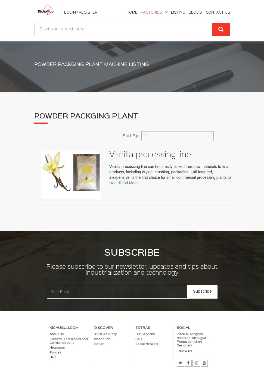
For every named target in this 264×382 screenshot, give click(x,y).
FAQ (137, 340)
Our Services (143, 336)
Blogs (195, 12)
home (132, 12)
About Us (68, 336)
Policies (67, 352)
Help (65, 356)
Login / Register (80, 12)
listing (178, 12)
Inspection (107, 340)
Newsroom (69, 348)
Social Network (144, 344)
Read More (128, 183)
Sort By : (131, 136)
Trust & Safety (109, 336)
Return (104, 344)
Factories (154, 12)
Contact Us (218, 12)
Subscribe (202, 291)
